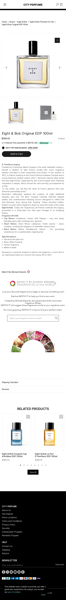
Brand (12, 22)
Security (6, 528)
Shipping (6, 550)
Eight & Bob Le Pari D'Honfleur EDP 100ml (46, 455)
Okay (43, 595)
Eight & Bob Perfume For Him (42, 22)
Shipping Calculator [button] (10, 382)
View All (33, 472)
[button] (33, 272)
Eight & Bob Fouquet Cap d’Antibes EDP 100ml (14, 455)
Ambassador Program (12, 532)
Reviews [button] (5, 389)
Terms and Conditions (12, 521)
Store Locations (9, 517)
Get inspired (7, 514)
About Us (6, 510)
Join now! (33, 147)
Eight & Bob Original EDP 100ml (15, 24)
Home (4, 22)
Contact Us (7, 546)
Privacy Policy (8, 524)
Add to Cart (16, 154)
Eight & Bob (22, 22)
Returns (5, 553)
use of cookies (14, 592)
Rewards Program (10, 535)
